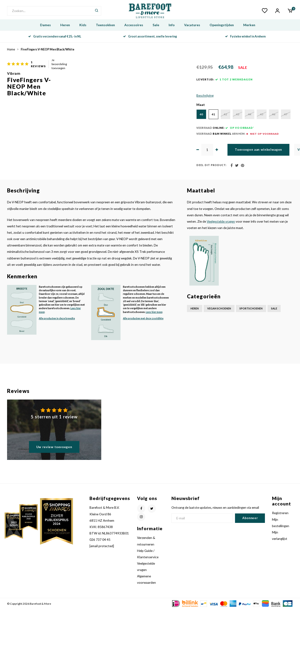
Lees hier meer (154, 352)
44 (241, 141)
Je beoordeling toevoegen (200, 67)
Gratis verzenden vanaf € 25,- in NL (54, 43)
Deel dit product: (152, 206)
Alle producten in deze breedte (57, 359)
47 (170, 154)
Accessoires (133, 31)
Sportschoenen (251, 349)
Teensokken (105, 31)
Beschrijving (145, 122)
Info (172, 31)
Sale (156, 31)
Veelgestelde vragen (221, 262)
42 (194, 141)
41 (170, 141)
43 (217, 141)
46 (147, 154)
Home (11, 56)
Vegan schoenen (219, 349)
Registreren (280, 554)
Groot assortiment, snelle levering (150, 43)
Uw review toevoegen (54, 488)
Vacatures (192, 31)
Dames (45, 31)
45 (265, 141)
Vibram (143, 73)
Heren (65, 31)
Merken (249, 31)
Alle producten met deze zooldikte (143, 359)
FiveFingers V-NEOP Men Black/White (47, 56)
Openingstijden (222, 31)
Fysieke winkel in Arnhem (245, 43)
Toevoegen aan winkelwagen (212, 190)
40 (147, 141)
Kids (82, 31)
